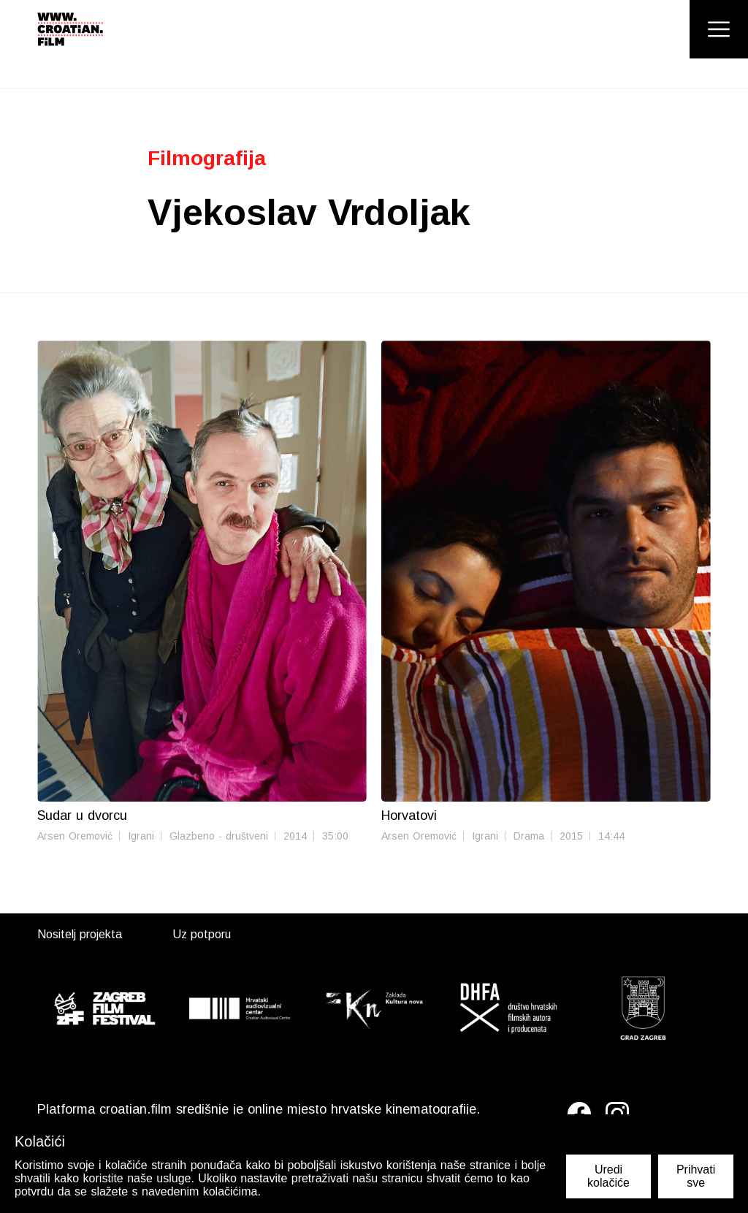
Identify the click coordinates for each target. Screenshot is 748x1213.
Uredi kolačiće (608, 1176)
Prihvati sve (695, 1176)
